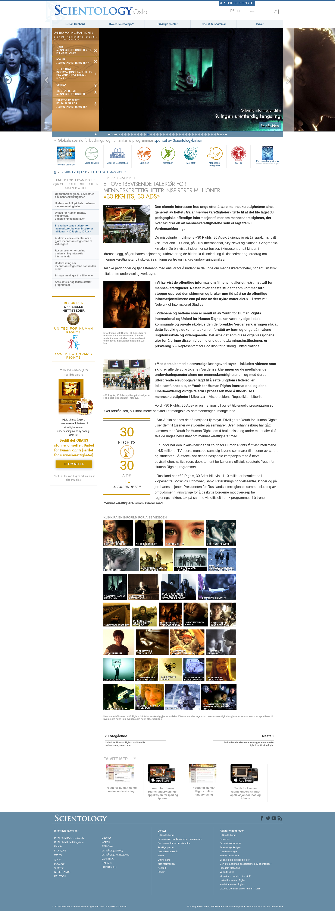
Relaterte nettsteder (236, 3)
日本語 (57, 859)
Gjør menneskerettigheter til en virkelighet (73, 50)
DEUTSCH (60, 876)
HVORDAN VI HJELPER (74, 172)
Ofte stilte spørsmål (214, 24)
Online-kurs (164, 859)
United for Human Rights (232, 880)
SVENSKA (107, 846)
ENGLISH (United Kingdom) (69, 842)
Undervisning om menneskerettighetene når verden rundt (75, 266)
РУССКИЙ (59, 864)
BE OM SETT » (74, 464)
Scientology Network (230, 843)
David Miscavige (228, 851)
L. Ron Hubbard (75, 24)
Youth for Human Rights (232, 884)
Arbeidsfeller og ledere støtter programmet (73, 283)
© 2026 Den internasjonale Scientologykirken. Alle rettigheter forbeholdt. (89, 906)
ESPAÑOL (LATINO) (112, 850)
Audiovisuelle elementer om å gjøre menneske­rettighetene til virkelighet (73, 241)
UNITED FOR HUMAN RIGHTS (108, 172)
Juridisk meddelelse (272, 906)
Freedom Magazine (267, 162)
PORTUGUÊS (109, 867)
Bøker (259, 24)
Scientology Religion (230, 847)
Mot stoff (190, 155)
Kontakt (162, 868)
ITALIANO (107, 863)
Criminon (144, 155)
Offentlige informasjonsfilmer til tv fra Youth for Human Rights (74, 73)
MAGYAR (107, 838)
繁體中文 (59, 868)
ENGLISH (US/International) (69, 838)
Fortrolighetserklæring (198, 906)
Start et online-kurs (229, 855)
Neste (220, 134)
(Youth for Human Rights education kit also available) (74, 478)
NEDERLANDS (62, 872)
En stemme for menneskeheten (174, 843)
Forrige (115, 134)
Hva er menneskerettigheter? (72, 61)
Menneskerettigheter (214, 156)
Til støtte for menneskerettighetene (72, 92)
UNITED (61, 85)
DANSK (58, 846)
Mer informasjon (166, 864)
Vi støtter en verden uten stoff (235, 876)
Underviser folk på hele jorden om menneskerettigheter (75, 205)
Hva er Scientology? (121, 24)
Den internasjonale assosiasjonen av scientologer (245, 864)
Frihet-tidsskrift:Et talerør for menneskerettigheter (71, 103)
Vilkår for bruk (253, 906)
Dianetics (224, 839)
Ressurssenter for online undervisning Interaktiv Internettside (70, 253)
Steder (161, 872)
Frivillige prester (167, 24)
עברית (58, 855)
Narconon (168, 155)
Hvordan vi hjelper (65, 164)
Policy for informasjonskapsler (228, 906)
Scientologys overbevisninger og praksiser (180, 839)
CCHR (238, 155)
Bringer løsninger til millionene (74, 275)
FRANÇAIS (60, 850)
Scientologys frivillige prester (234, 859)
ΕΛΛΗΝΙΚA (108, 858)
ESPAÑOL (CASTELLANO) (116, 854)
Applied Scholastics (117, 155)
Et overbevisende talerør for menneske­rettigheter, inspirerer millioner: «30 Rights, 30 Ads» (74, 228)
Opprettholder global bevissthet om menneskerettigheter (74, 196)
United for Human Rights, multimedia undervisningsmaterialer (70, 215)
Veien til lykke (91, 155)
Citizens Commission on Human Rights (240, 888)
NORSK (106, 842)
